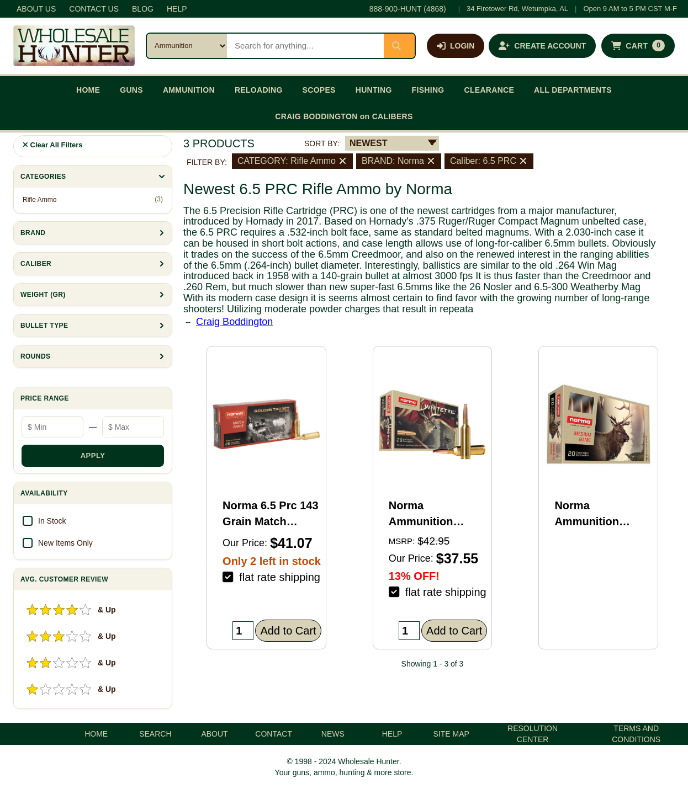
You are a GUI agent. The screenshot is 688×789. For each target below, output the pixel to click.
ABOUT (214, 733)
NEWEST (368, 143)
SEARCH (155, 733)
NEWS (333, 733)
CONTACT (273, 733)
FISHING (428, 90)
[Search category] (187, 46)
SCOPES (319, 90)
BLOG (143, 8)
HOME (88, 90)
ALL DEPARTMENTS (573, 90)
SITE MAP (451, 733)
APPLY (93, 455)
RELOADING (259, 90)
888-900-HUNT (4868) (407, 8)
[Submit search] (399, 46)
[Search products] (305, 46)
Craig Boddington (234, 321)
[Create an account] (542, 46)
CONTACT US (94, 8)
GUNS (131, 90)
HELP (177, 8)
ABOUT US (36, 8)
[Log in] (455, 46)
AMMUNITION (189, 90)
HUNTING (374, 90)
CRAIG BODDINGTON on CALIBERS (343, 116)
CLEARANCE (489, 90)
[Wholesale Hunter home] (74, 45)
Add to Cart (288, 631)
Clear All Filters (53, 145)
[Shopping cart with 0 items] (638, 46)
